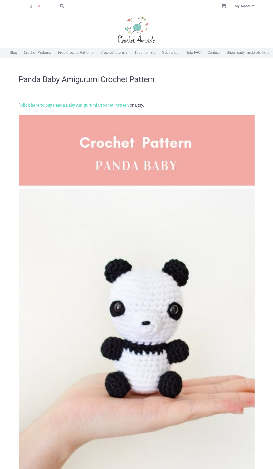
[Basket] (224, 6)
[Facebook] (23, 6)
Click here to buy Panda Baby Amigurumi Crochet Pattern (74, 105)
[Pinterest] (39, 6)
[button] (62, 6)
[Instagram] (31, 6)
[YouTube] (48, 6)
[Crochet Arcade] (136, 30)
